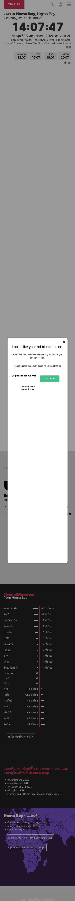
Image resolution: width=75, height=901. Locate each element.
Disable (50, 378)
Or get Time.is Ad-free (24, 375)
